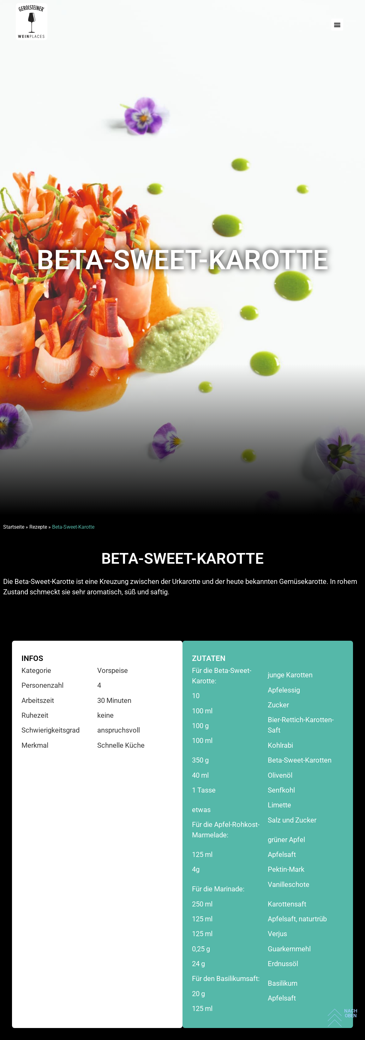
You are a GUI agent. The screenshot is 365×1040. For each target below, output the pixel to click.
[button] (337, 25)
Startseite (13, 527)
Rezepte (38, 527)
